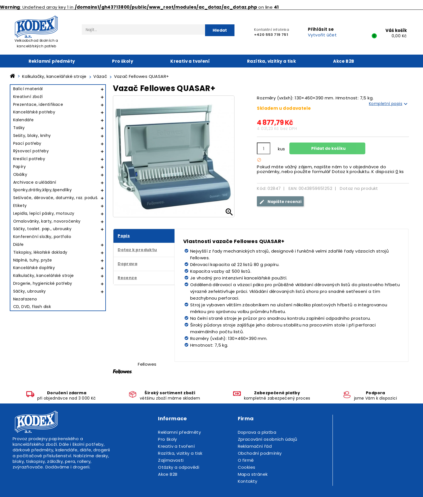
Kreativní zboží (28, 96)
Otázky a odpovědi (178, 467)
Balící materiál (28, 89)
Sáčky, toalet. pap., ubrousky (42, 229)
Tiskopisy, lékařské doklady (40, 252)
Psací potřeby (27, 143)
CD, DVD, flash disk (32, 306)
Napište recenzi (280, 202)
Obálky (20, 174)
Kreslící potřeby (29, 159)
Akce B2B (343, 61)
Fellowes (147, 364)
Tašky (19, 127)
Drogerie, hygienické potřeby (42, 283)
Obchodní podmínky (260, 453)
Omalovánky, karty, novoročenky (47, 221)
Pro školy (122, 61)
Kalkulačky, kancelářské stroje (43, 275)
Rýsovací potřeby (31, 151)
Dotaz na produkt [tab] (359, 188)
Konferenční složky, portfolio (42, 236)
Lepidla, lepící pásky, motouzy (44, 213)
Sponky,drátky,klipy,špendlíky (42, 190)
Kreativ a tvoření (190, 61)
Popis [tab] (124, 236)
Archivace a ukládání (34, 182)
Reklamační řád (255, 446)
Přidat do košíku (328, 148)
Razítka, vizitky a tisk (271, 61)
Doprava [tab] (127, 264)
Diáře (18, 244)
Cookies (246, 467)
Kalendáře (23, 120)
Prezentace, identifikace (38, 104)
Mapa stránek (253, 474)
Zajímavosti (170, 460)
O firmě (246, 460)
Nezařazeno (25, 299)
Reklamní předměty (52, 61)
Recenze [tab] (127, 278)
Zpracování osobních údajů (268, 439)
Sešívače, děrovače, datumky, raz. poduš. (55, 197)
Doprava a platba (257, 432)
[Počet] (263, 148)
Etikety (20, 205)
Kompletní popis (389, 104)
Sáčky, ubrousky (29, 291)
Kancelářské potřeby (34, 112)
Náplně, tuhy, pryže (32, 260)
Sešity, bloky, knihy (32, 135)
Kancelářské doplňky (34, 267)
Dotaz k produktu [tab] (137, 250)
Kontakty (247, 481)
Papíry (19, 166)
